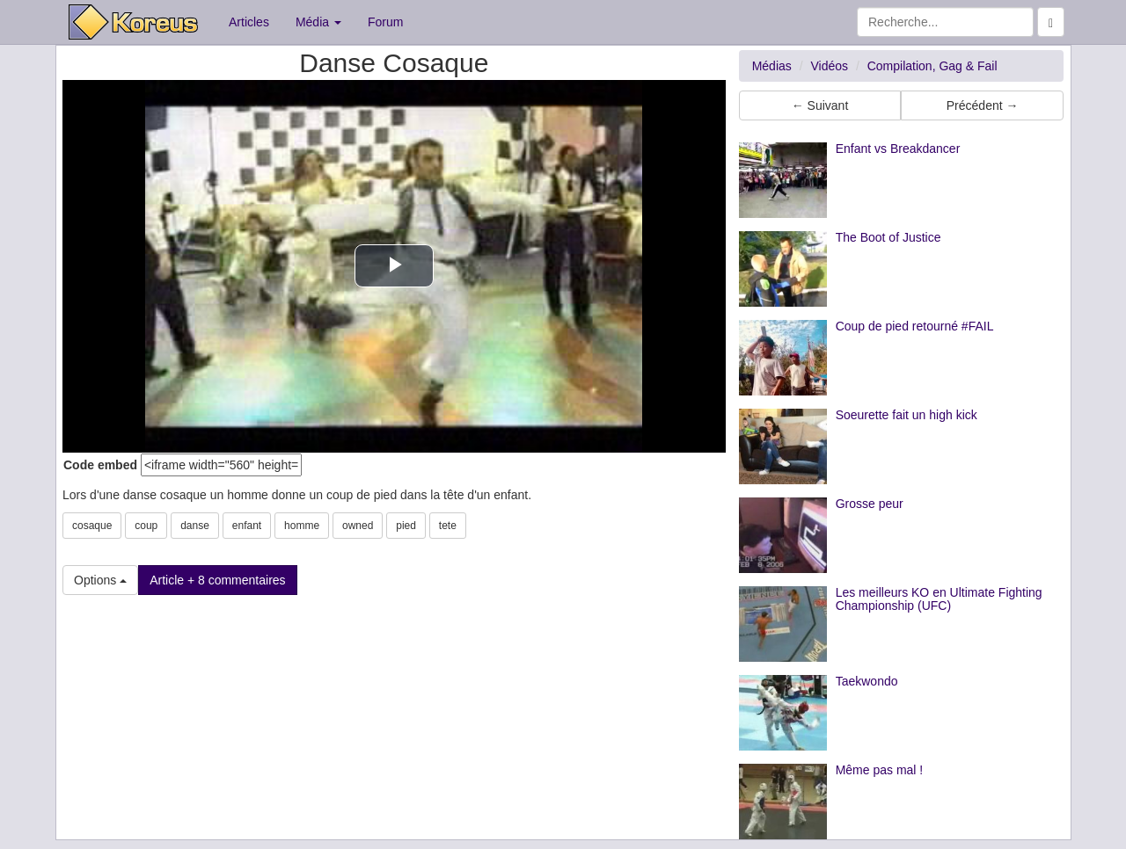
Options (100, 580)
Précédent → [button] (983, 105)
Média (318, 22)
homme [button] (301, 525)
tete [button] (448, 525)
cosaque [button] (92, 525)
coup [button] (146, 525)
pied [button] (406, 525)
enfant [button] (246, 525)
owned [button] (357, 525)
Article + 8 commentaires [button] (217, 580)
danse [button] (194, 525)
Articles (249, 22)
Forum (385, 22)
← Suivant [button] (820, 105)
